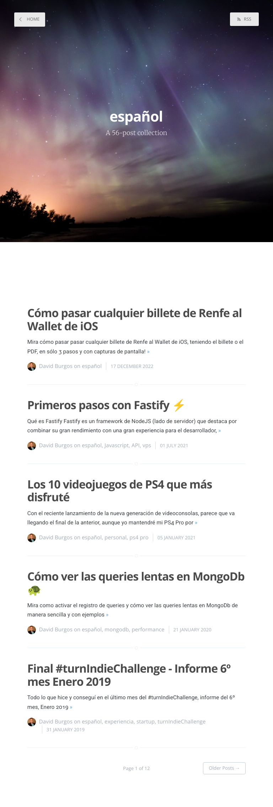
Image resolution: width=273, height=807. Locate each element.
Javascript (117, 445)
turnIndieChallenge (181, 721)
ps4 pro (139, 537)
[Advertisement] (133, 271)
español (92, 366)
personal (116, 537)
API (136, 445)
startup (145, 721)
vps (147, 445)
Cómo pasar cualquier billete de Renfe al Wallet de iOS (134, 319)
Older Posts (224, 768)
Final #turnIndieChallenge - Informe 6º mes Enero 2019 (128, 675)
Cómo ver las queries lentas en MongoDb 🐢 (136, 583)
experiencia (119, 721)
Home (32, 19)
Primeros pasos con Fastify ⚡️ (106, 405)
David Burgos (56, 366)
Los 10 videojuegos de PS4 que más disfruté (119, 491)
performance (148, 629)
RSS (247, 19)
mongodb (117, 629)
